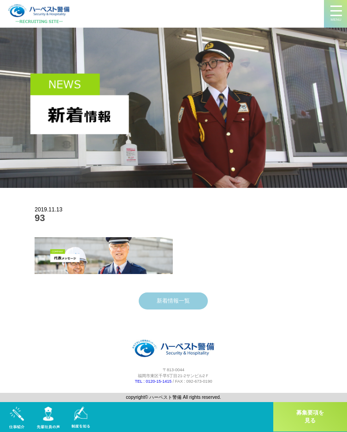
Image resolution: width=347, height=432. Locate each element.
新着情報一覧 (173, 301)
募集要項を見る (310, 416)
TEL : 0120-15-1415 (153, 381)
